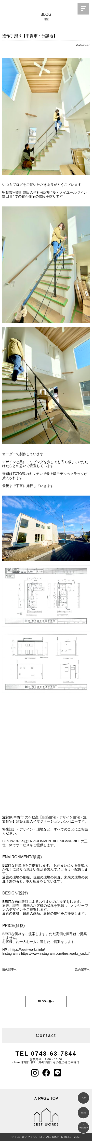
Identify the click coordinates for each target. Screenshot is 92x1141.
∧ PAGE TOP (46, 1098)
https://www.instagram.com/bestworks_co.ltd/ (55, 953)
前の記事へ (9, 969)
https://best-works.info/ (28, 950)
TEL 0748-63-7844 (46, 1053)
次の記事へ (82, 969)
